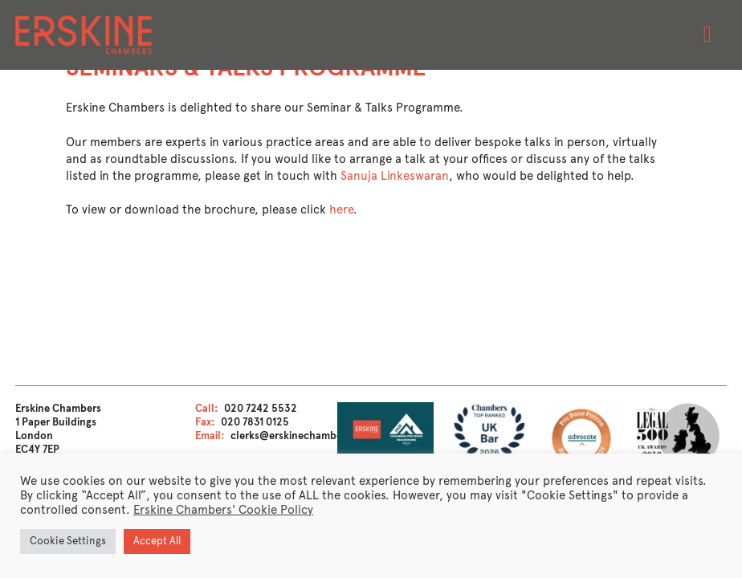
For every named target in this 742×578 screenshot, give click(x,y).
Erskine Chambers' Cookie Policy (223, 510)
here (341, 209)
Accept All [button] (157, 541)
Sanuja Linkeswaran (394, 176)
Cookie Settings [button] (68, 541)
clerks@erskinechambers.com (302, 435)
